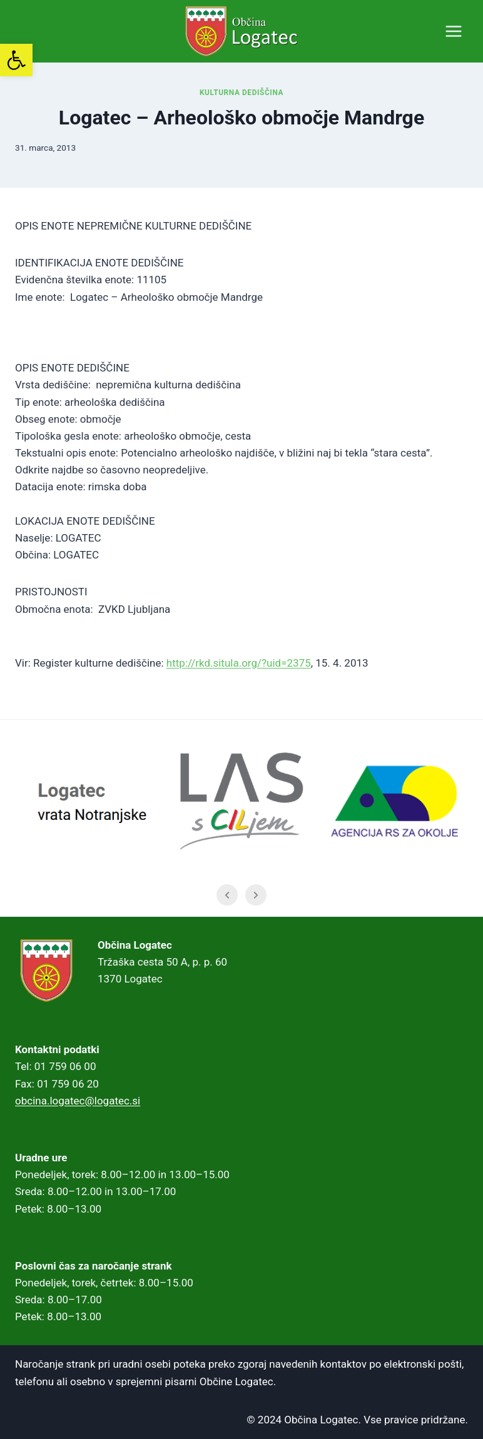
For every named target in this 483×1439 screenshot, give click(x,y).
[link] (16, 60)
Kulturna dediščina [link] (241, 92)
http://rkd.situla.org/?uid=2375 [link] (238, 663)
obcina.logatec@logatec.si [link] (77, 1100)
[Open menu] (453, 31)
